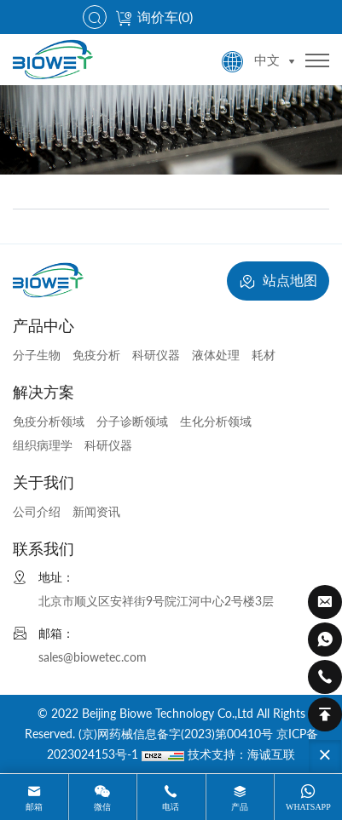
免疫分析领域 (48, 421)
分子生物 (37, 354)
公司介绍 (37, 511)
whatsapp (308, 806)
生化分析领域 (216, 421)
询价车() (154, 17)
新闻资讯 (96, 511)
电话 (170, 806)
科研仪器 (156, 354)
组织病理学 (42, 445)
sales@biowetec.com (92, 657)
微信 (102, 806)
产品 (239, 806)
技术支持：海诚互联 (241, 754)
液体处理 (216, 354)
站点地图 (278, 282)
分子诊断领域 (132, 421)
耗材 (263, 354)
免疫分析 (96, 354)
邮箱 (34, 806)
